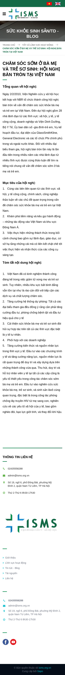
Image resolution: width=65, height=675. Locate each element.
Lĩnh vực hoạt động (14, 562)
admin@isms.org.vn (18, 475)
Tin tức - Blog (11, 568)
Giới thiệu (9, 557)
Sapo (40, 671)
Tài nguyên (10, 573)
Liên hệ (8, 578)
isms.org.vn (45, 667)
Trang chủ (9, 45)
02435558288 (15, 468)
